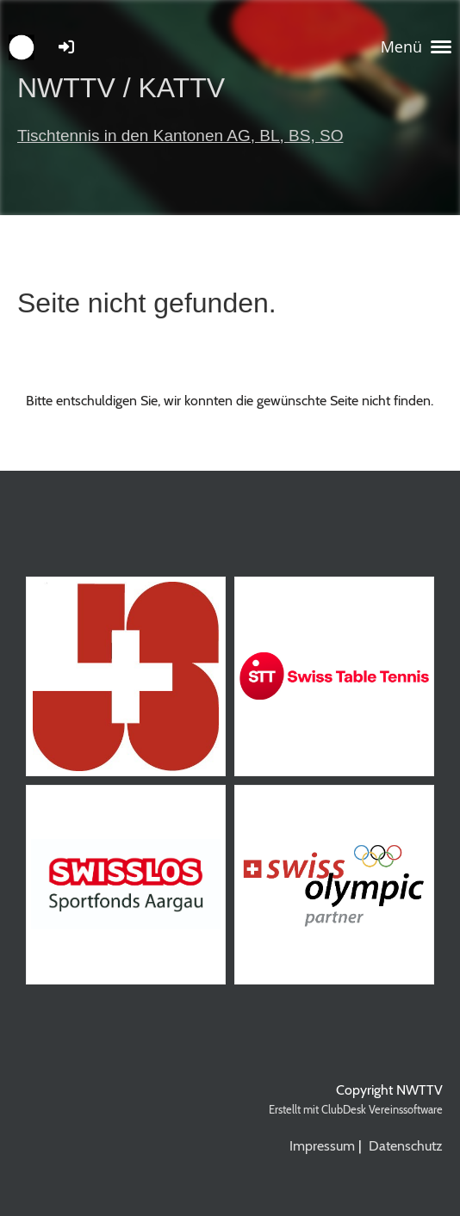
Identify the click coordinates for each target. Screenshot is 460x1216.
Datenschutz (406, 1146)
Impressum (322, 1146)
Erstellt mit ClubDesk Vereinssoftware (356, 1109)
